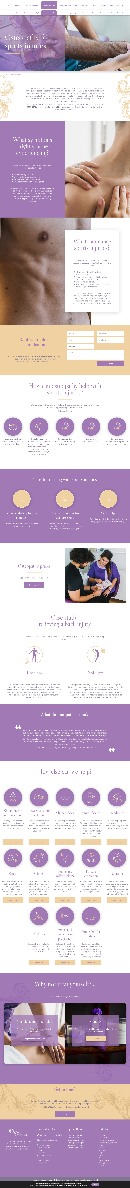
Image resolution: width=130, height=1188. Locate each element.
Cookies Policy (104, 1165)
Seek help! (108, 518)
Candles (96, 1044)
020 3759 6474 (99, 3)
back (68, 641)
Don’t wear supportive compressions (65, 520)
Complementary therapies (34, 1044)
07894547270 (57, 1140)
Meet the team (104, 1142)
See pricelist (34, 590)
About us (102, 1140)
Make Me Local (92, 1185)
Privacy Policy (103, 1168)
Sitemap (102, 1170)
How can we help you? (106, 1145)
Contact (65, 1119)
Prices (101, 1153)
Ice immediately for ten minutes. (21, 520)
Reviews (102, 1155)
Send (111, 366)
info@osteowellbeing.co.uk (102, 6)
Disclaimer (102, 1163)
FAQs (101, 1158)
